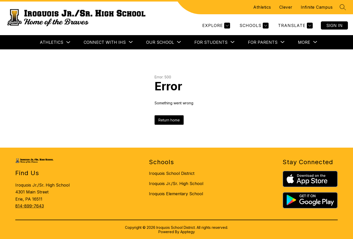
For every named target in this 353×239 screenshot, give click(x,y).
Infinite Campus (317, 7)
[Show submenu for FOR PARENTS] (263, 42)
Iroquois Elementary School (176, 193)
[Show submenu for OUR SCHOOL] (160, 42)
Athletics (262, 7)
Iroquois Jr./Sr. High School (176, 183)
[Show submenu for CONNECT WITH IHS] (105, 42)
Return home (169, 120)
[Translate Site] (295, 25)
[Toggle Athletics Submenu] (68, 42)
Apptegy (187, 232)
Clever (286, 7)
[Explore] (215, 25)
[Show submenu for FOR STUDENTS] (211, 42)
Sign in (334, 25)
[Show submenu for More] (304, 42)
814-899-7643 (29, 205)
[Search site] (343, 7)
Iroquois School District (171, 173)
